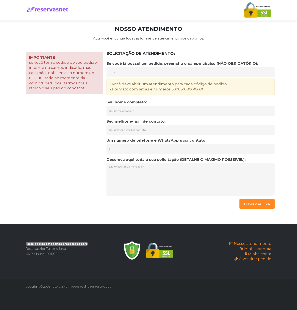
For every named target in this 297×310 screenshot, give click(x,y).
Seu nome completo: (126, 102)
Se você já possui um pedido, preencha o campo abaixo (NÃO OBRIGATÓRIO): (182, 63)
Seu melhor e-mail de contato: (136, 121)
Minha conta (258, 254)
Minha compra (255, 249)
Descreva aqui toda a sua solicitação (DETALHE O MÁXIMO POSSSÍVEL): (175, 159)
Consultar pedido (252, 259)
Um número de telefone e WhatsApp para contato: (156, 140)
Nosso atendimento (250, 243)
